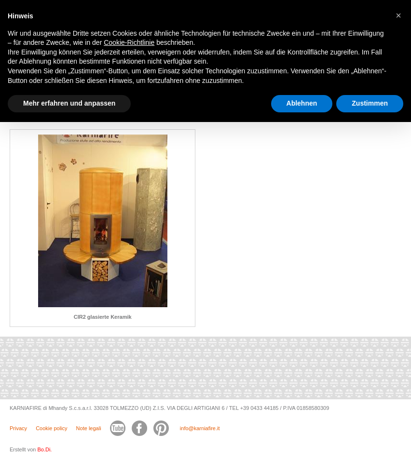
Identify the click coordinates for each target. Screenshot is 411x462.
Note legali (88, 428)
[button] (398, 15)
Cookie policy (51, 428)
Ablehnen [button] (302, 103)
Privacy (18, 428)
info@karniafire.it (200, 428)
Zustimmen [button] (370, 103)
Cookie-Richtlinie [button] (129, 42)
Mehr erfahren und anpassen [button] (69, 103)
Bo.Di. (44, 449)
